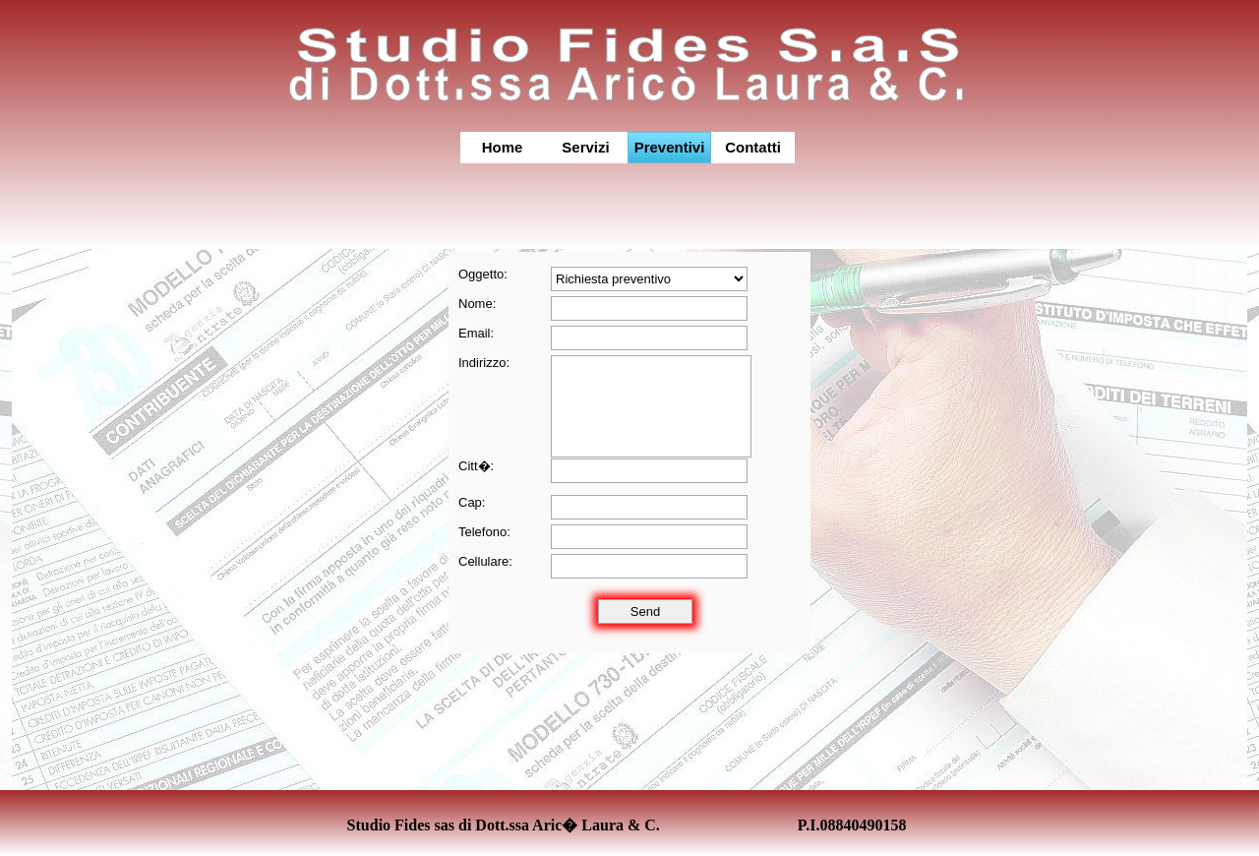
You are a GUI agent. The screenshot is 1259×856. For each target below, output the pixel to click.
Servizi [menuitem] (585, 147)
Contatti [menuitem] (753, 147)
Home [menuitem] (502, 147)
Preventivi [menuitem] (669, 147)
